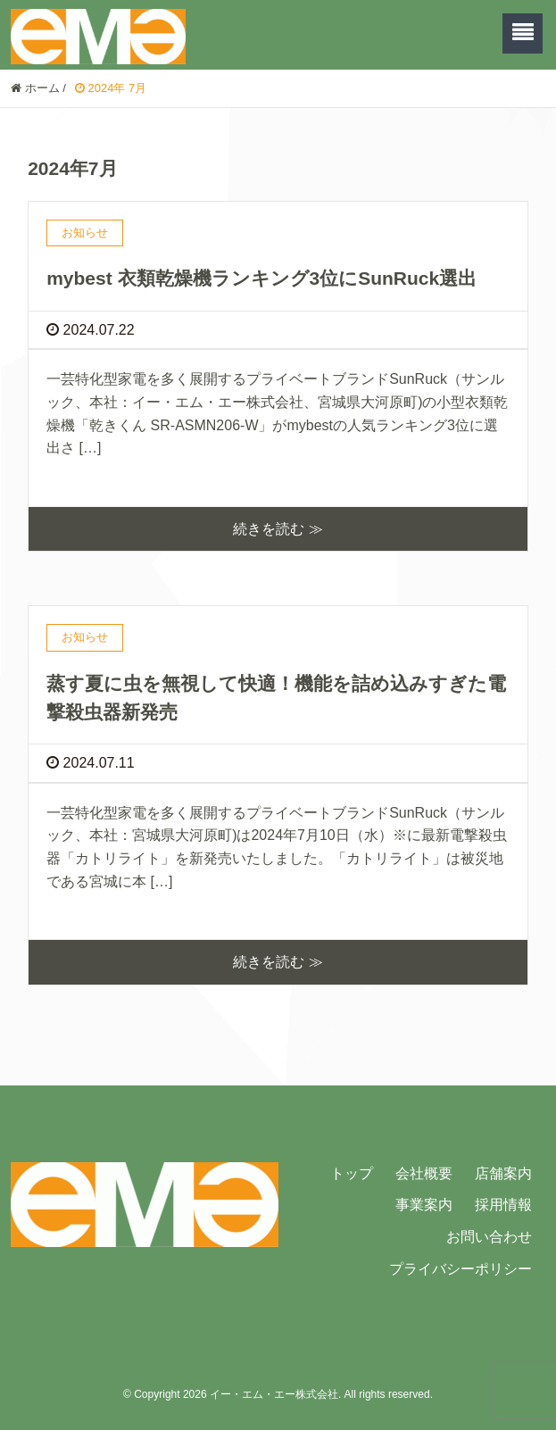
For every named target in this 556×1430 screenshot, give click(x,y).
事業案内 (423, 1204)
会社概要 (423, 1173)
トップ (351, 1173)
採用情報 (503, 1204)
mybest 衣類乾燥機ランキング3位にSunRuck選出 (261, 278)
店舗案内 (503, 1173)
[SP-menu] (522, 33)
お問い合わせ (489, 1236)
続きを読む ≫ (277, 528)
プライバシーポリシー (460, 1268)
